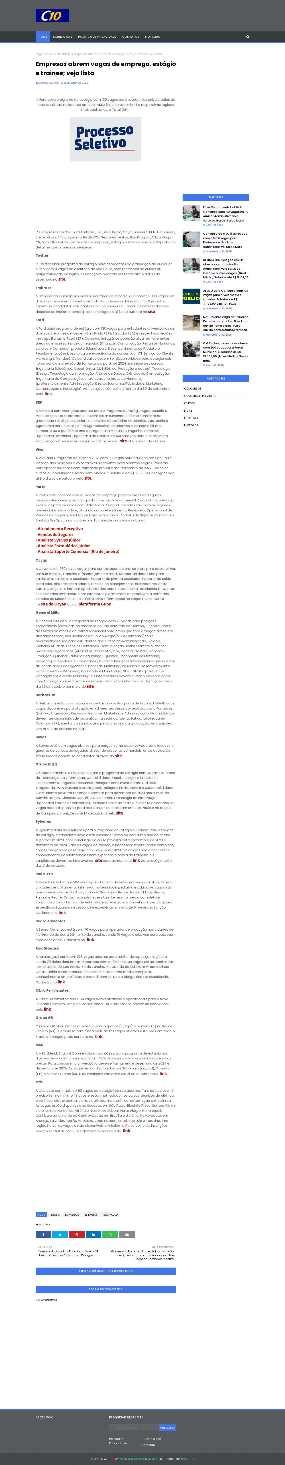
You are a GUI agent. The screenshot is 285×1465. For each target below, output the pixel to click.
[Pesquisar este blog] (134, 1427)
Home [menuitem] (43, 37)
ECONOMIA (191, 418)
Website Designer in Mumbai (138, 1459)
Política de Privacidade (118, 1441)
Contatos (148, 1445)
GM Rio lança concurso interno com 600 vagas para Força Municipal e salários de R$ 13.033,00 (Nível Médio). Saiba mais (225, 352)
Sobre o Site (152, 1439)
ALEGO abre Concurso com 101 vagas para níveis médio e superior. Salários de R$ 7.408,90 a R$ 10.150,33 (225, 297)
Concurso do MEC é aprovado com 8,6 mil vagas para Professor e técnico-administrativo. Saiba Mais (225, 240)
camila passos (48, 82)
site (151, 311)
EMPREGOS (72, 1215)
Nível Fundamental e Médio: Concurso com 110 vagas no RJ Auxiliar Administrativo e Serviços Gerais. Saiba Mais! (225, 214)
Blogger (187, 1459)
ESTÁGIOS (91, 1215)
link (48, 393)
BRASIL (55, 1215)
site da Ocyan (53, 604)
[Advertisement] (106, 193)
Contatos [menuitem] (130, 37)
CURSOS (189, 403)
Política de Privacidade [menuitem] (97, 37)
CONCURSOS (193, 388)
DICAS (188, 410)
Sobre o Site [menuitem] (62, 37)
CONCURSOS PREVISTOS (200, 396)
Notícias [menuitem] (152, 37)
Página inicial (45, 54)
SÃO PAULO (64, 54)
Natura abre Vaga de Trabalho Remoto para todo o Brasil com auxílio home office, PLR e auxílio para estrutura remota (226, 323)
